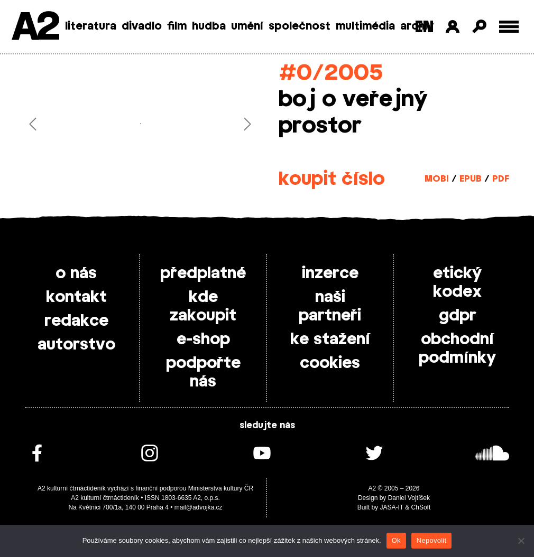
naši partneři (330, 306)
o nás (76, 273)
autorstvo (76, 345)
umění (247, 26)
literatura (90, 26)
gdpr (457, 316)
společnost (299, 26)
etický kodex (457, 282)
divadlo (142, 26)
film (177, 26)
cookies (330, 363)
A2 (35, 28)
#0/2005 (331, 73)
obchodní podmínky (457, 348)
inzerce (330, 273)
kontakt (76, 297)
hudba (209, 26)
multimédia (365, 26)
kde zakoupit (203, 306)
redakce (76, 321)
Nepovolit (431, 540)
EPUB (470, 179)
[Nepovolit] (520, 540)
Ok (396, 540)
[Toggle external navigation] (508, 26)
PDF (500, 179)
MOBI (437, 179)
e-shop (203, 339)
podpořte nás (203, 372)
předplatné (203, 273)
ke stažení (330, 339)
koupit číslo (332, 179)
